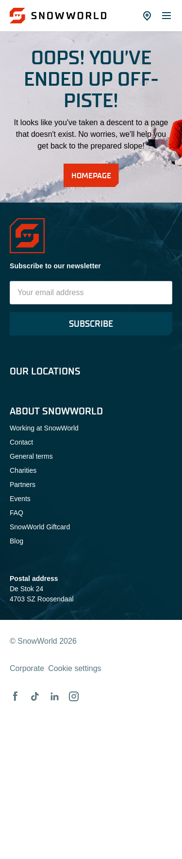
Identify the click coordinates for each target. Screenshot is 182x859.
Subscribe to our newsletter (55, 266)
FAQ (16, 513)
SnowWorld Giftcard (40, 527)
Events (20, 499)
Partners (22, 484)
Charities (23, 470)
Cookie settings (74, 668)
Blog (16, 541)
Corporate (27, 668)
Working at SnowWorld (44, 428)
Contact (21, 442)
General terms (31, 456)
